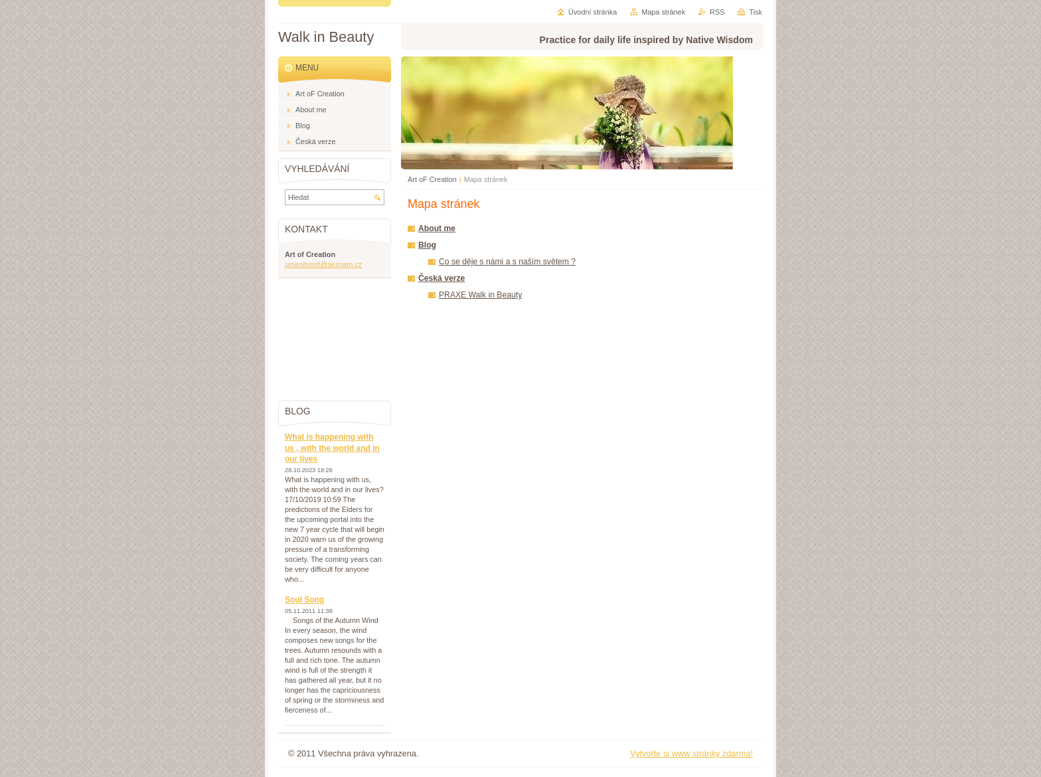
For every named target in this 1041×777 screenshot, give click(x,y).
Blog (427, 245)
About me (436, 228)
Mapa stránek (663, 12)
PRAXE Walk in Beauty (480, 295)
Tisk (755, 12)
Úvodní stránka (592, 12)
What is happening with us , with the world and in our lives (332, 448)
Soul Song (304, 599)
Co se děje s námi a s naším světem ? (507, 261)
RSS (717, 12)
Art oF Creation (432, 179)
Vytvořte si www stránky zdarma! (691, 753)
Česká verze (441, 278)
